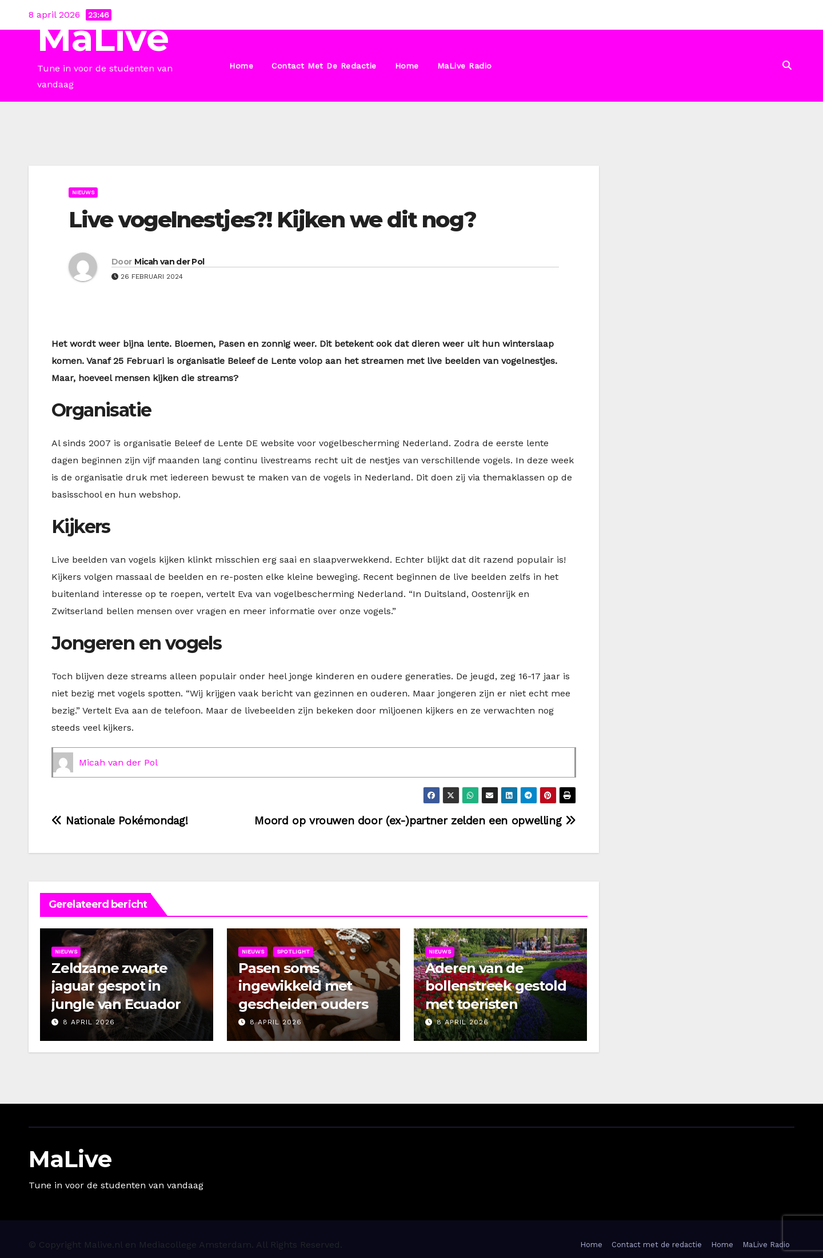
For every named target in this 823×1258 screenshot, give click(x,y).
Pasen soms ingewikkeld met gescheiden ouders (304, 986)
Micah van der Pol (169, 262)
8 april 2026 (89, 1022)
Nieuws (83, 192)
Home (241, 65)
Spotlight (293, 951)
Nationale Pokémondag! (119, 820)
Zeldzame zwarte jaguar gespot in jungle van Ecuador (115, 986)
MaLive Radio (464, 65)
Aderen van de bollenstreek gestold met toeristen (495, 986)
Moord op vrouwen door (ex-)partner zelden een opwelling (415, 820)
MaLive (103, 38)
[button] (787, 65)
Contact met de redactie (324, 65)
